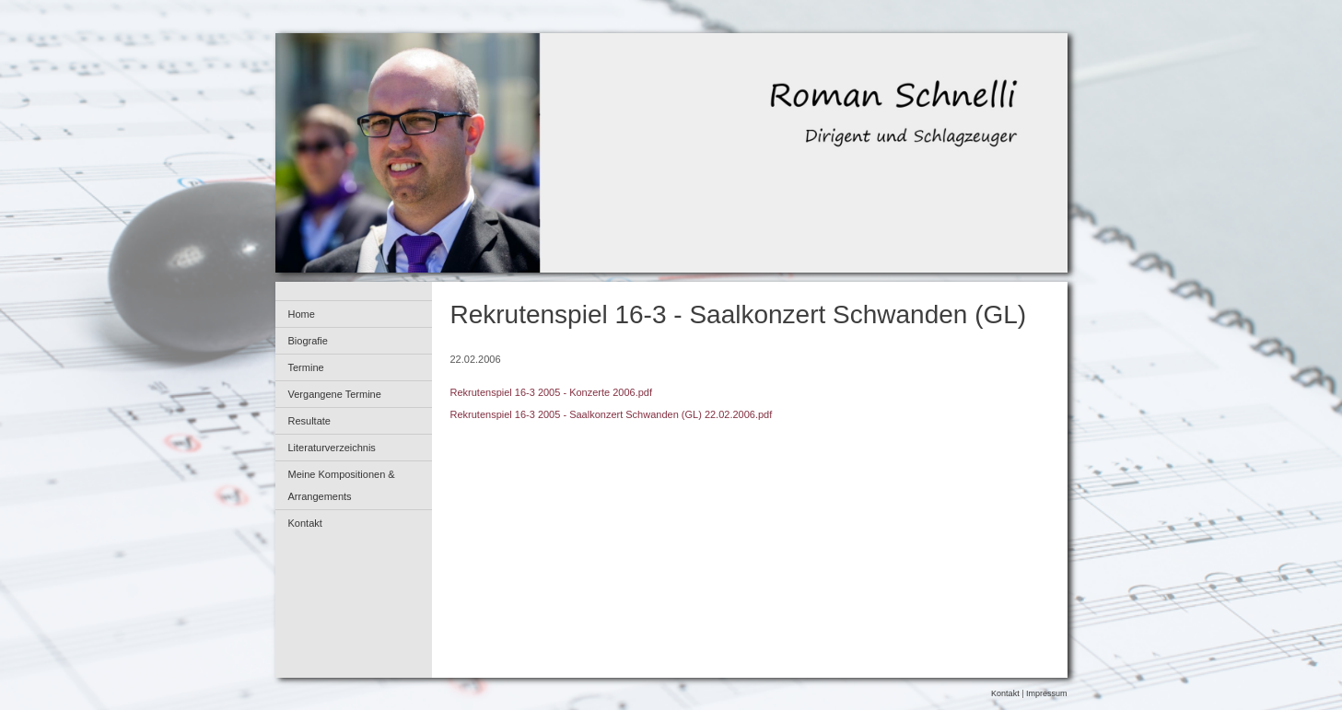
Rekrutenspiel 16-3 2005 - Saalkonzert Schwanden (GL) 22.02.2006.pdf (611, 414)
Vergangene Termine (334, 394)
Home (301, 314)
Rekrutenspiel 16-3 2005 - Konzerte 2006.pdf (551, 392)
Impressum (1047, 693)
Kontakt (305, 523)
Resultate (309, 420)
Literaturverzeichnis (332, 447)
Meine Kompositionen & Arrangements (341, 485)
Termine (306, 367)
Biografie (308, 340)
